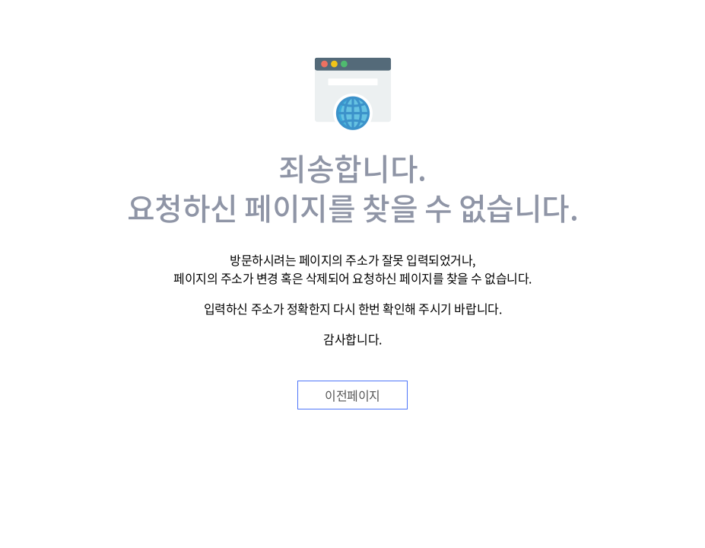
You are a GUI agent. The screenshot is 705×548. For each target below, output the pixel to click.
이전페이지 (352, 395)
